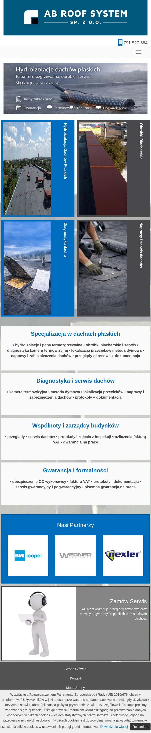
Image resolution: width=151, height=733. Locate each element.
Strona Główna (75, 669)
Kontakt (75, 678)
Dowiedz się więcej (114, 727)
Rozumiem (140, 727)
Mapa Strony (75, 688)
